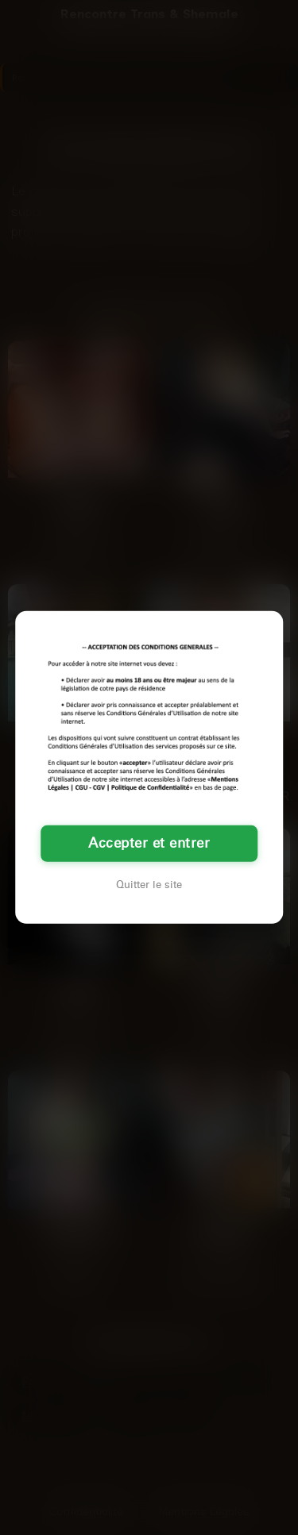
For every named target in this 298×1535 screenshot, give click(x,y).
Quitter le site (149, 885)
